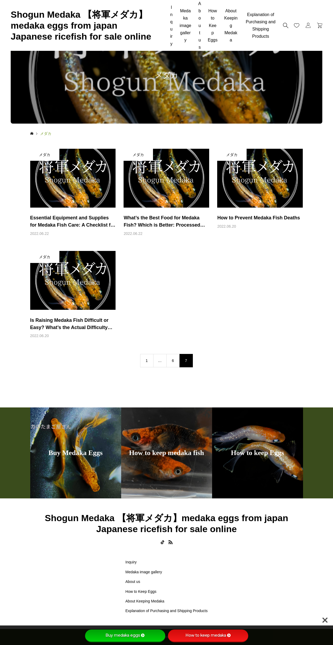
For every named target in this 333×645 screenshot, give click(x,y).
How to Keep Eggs (212, 25)
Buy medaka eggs (125, 635)
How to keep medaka (208, 635)
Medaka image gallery (185, 25)
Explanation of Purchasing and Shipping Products (260, 25)
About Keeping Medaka (231, 25)
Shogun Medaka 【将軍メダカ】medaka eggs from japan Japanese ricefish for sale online (81, 25)
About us (199, 25)
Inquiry (171, 25)
